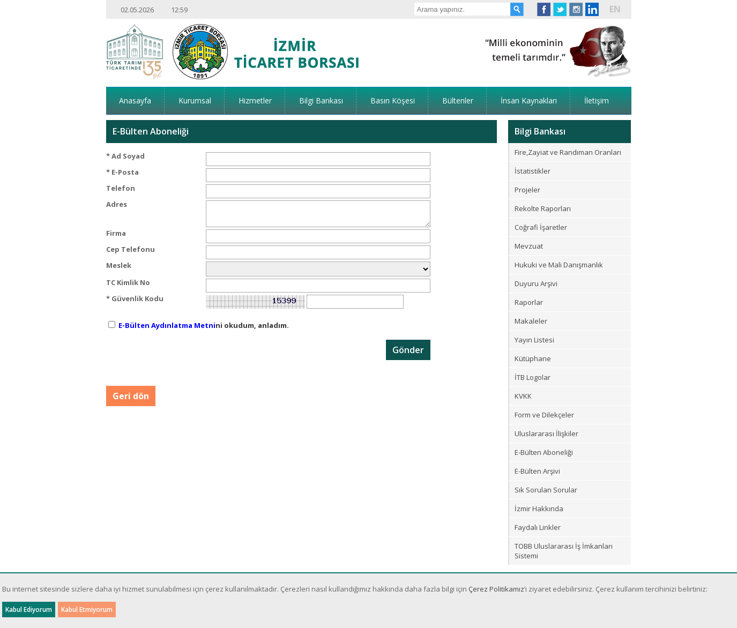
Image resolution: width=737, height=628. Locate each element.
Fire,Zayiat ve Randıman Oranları (568, 152)
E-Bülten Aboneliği (544, 452)
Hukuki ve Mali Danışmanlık (559, 265)
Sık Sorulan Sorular (546, 490)
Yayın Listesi (534, 340)
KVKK (523, 396)
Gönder (408, 350)
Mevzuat (529, 246)
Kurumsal (194, 100)
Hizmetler (255, 100)
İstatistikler (532, 171)
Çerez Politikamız (496, 589)
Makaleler (531, 321)
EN (615, 9)
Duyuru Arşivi (536, 283)
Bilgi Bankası (321, 100)
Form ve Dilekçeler (544, 415)
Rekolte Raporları (543, 208)
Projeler (527, 190)
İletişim (596, 100)
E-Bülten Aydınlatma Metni (166, 325)
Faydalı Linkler (538, 527)
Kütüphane (533, 358)
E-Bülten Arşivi (537, 471)
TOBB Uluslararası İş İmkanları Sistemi (564, 550)
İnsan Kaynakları (529, 100)
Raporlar (529, 302)
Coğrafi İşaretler (541, 227)
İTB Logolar (532, 377)
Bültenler (457, 100)
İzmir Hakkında (539, 508)
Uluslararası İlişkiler (546, 433)
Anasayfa (135, 100)
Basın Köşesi (392, 100)
